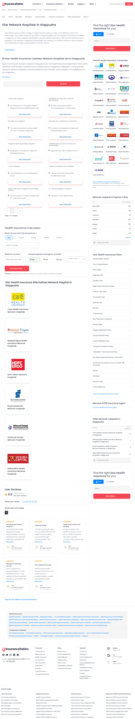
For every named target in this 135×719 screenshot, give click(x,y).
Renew (71, 4)
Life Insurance (39, 660)
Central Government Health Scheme (67, 636)
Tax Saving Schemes (42, 674)
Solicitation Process (86, 668)
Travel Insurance (40, 671)
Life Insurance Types (77, 700)
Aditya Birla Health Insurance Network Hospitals (16, 471)
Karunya (85, 636)
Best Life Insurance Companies (81, 709)
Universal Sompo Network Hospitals (16, 438)
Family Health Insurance (37, 623)
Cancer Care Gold (99, 292)
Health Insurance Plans (31, 617)
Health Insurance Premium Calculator (86, 617)
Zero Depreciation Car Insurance (11, 703)
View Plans (111, 48)
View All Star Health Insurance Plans (106, 394)
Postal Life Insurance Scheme (80, 697)
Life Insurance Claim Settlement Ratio (83, 703)
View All (128, 238)
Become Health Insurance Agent (105, 407)
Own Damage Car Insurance (10, 709)
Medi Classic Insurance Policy (103, 286)
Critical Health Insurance (44, 709)
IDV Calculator (5, 706)
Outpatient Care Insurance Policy (105, 352)
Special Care (97, 303)
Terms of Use (61, 663)
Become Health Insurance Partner (117, 703)
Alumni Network (84, 670)
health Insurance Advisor (48, 620)
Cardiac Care (98, 281)
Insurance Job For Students (115, 717)
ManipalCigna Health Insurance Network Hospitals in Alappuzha (107, 440)
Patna (94, 229)
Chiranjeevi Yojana (46, 636)
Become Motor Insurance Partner (116, 700)
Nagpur (95, 224)
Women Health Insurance (101, 623)
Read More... (6, 77)
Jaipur (94, 211)
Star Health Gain (99, 297)
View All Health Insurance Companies (106, 182)
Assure (95, 370)
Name (97, 41)
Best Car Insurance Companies (11, 714)
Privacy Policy (61, 651)
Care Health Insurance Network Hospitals (18, 310)
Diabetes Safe (98, 275)
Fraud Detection (62, 657)
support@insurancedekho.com (18, 659)
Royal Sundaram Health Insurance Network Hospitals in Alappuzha (104, 447)
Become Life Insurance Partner (115, 706)
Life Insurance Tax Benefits (79, 714)
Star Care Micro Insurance (102, 319)
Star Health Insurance (16, 633)
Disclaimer (83, 660)
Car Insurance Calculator (9, 700)
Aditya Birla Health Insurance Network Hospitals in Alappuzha (106, 454)
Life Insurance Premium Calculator (82, 717)
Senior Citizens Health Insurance (46, 717)
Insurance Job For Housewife (115, 714)
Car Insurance (40, 651)
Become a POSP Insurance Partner (117, 697)
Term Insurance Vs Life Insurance (81, 706)
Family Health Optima (101, 259)
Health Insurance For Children (19, 625)
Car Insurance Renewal (8, 697)
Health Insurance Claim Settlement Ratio (23, 620)
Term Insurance (40, 663)
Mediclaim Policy (46, 617)
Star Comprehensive (100, 264)
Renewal (28, 17)
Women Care (98, 381)
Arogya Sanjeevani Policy (102, 330)
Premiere (96, 376)
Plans (10, 17)
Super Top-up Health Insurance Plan (93, 620)
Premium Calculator (56, 17)
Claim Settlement (74, 17)
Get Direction (25, 114)
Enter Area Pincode (13, 259)
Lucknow (95, 215)
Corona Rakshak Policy (101, 341)
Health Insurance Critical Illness (112, 617)
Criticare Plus (98, 313)
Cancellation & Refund (64, 666)
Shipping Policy (62, 660)
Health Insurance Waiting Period (96, 625)
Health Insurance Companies (68, 620)
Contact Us (83, 651)
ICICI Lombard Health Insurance (97, 633)
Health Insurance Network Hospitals (70, 625)
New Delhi (96, 206)
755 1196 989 (10, 661)
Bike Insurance (40, 654)
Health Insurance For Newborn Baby (43, 625)
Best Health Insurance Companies (47, 700)
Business (38, 668)
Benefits (19, 17)
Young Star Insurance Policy (103, 346)
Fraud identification (86, 657)
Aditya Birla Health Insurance (75, 633)
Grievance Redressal (64, 654)
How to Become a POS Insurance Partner (119, 709)
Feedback (83, 654)
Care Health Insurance (34, 633)
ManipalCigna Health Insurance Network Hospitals (17, 343)
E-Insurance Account (64, 668)
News (93, 4)
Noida (94, 233)
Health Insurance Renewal (18, 623)
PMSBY (36, 636)
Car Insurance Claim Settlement (11, 711)
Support (81, 4)
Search (63, 84)
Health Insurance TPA (114, 620)
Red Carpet (97, 270)
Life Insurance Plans (77, 711)
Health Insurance (15, 617)
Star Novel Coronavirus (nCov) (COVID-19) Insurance (108, 364)
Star (3, 17)
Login (129, 4)
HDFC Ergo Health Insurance (53, 633)
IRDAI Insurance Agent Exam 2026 (117, 711)
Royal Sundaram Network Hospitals (16, 407)
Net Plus (96, 308)
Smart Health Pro (99, 387)
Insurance (37, 4)
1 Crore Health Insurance (62, 617)
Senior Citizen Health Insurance (58, 623)
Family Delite (97, 324)
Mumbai (95, 220)
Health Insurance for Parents (81, 623)
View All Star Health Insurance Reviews (21, 599)
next (20, 210)
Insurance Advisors (55, 4)
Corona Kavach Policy (101, 335)
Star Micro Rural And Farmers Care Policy (108, 357)
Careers (82, 673)
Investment (39, 666)
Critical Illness (40, 17)
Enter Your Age (12, 245)
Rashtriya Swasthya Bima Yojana (20, 636)
